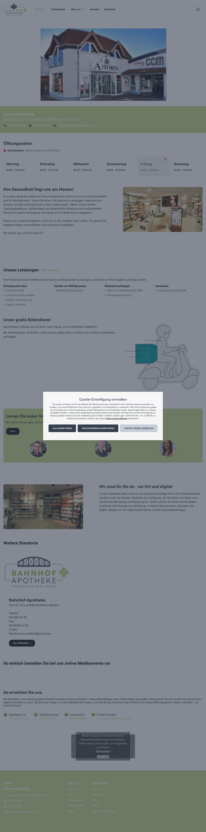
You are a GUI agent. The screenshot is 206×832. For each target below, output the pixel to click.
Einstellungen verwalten (138, 428)
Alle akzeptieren (62, 428)
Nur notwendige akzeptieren (98, 428)
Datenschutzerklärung (116, 418)
